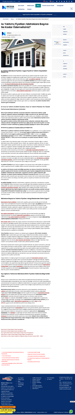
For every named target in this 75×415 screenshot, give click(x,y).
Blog (12, 19)
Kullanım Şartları (36, 379)
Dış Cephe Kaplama (37, 387)
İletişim (29, 9)
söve (36, 301)
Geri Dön (72, 401)
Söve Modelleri (50, 378)
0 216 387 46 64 (6, 411)
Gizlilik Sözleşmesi (36, 378)
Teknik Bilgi (21, 384)
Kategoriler (60, 5)
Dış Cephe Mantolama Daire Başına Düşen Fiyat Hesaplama (17, 332)
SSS (19, 1)
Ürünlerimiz (21, 9)
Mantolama (35, 388)
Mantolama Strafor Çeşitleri (66, 42)
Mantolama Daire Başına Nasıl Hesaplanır (12, 329)
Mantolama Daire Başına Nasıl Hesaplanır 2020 (13, 331)
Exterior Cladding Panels (36, 383)
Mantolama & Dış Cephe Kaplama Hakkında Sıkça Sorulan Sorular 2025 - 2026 (22, 336)
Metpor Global (36, 381)
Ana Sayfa (21, 5)
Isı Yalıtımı (49, 379)
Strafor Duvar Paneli (48, 5)
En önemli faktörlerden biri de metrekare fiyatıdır (19, 84)
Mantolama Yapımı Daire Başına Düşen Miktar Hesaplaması (17, 334)
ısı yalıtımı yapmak (34, 79)
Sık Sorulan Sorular (37, 385)
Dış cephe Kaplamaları (8, 407)
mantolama (18, 307)
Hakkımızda (30, 5)
